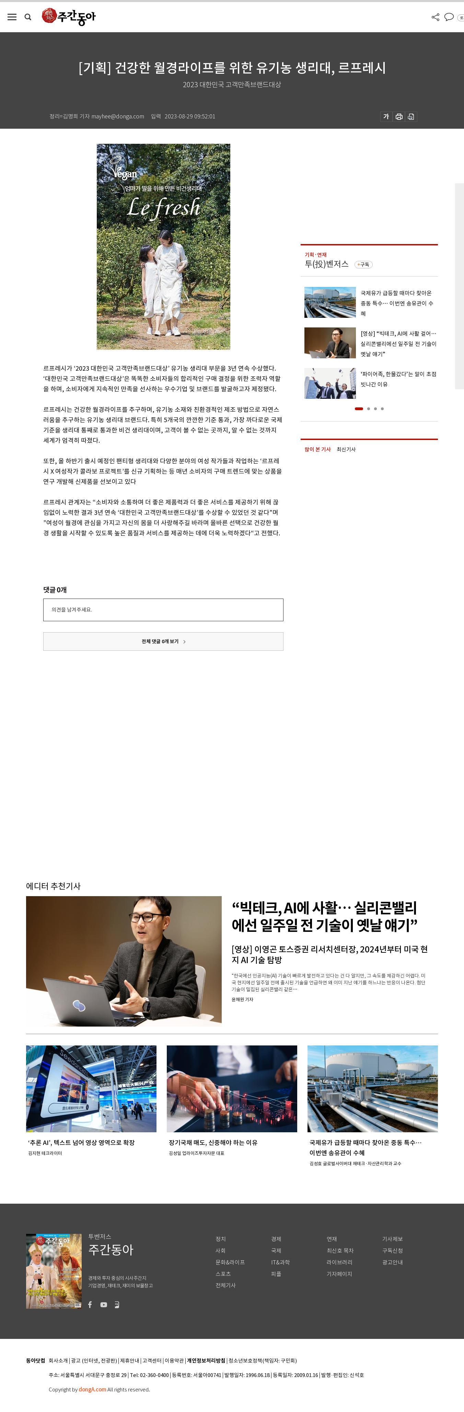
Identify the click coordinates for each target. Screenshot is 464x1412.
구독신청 (392, 1251)
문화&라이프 (230, 1262)
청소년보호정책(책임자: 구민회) (263, 1361)
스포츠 (223, 1274)
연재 (332, 1239)
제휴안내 (129, 1361)
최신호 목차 (340, 1251)
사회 (221, 1251)
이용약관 (174, 1361)
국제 (276, 1251)
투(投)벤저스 (327, 264)
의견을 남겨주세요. (71, 609)
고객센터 (152, 1361)
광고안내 (392, 1262)
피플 (276, 1274)
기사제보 (392, 1239)
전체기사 (226, 1285)
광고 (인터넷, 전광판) (94, 1361)
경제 (276, 1239)
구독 (364, 265)
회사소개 (58, 1361)
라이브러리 (339, 1262)
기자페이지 (339, 1274)
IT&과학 (280, 1262)
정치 (221, 1239)
